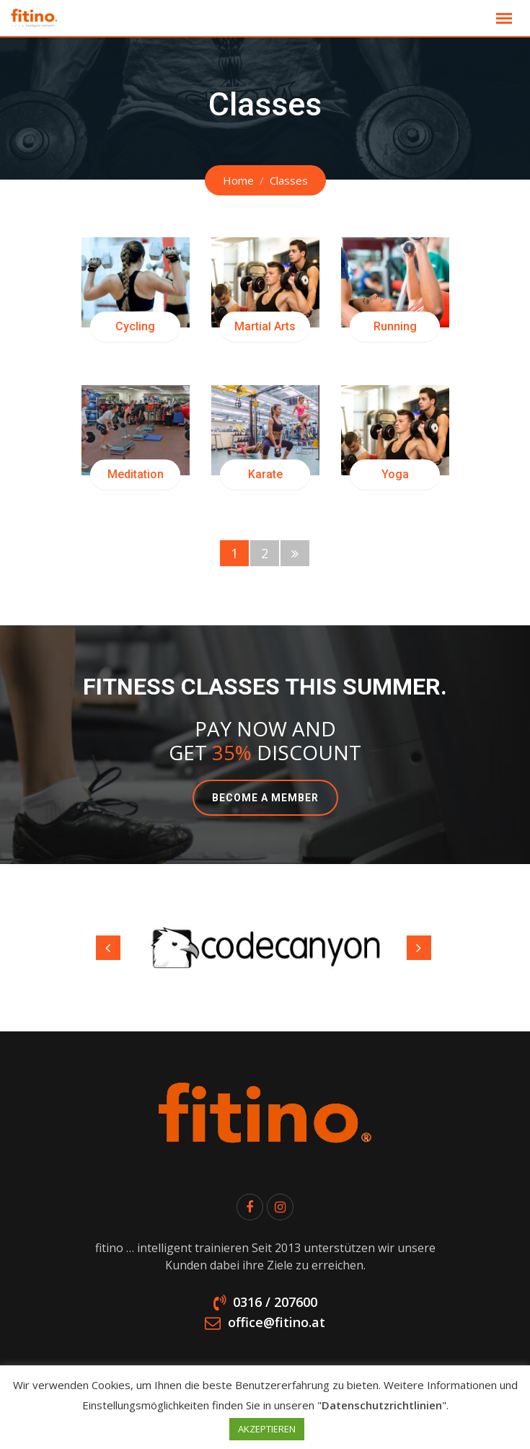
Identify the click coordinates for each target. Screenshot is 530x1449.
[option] (265, 948)
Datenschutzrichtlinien (382, 1405)
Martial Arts (265, 326)
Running (395, 326)
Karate (265, 474)
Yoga (395, 474)
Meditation (135, 474)
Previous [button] (108, 947)
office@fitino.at (276, 1322)
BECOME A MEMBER (265, 797)
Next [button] (419, 947)
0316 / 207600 (275, 1302)
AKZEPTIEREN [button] (267, 1428)
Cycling (135, 326)
